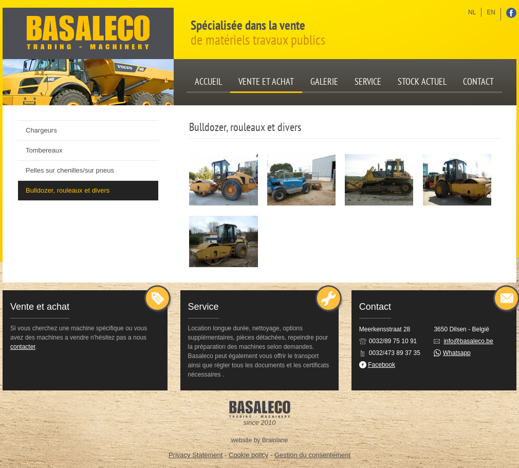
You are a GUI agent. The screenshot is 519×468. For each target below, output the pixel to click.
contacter (22, 346)
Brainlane (275, 440)
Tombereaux (44, 150)
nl (472, 12)
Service (368, 81)
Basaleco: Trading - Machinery (88, 33)
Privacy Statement (196, 455)
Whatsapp (457, 353)
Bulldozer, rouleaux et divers (67, 190)
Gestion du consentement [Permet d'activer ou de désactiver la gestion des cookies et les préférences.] (312, 455)
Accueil (208, 81)
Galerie (324, 81)
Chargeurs (41, 130)
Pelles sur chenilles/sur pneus (70, 170)
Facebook (381, 364)
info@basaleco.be (468, 341)
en (491, 12)
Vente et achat (266, 81)
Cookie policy (248, 455)
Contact (478, 81)
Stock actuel (422, 81)
